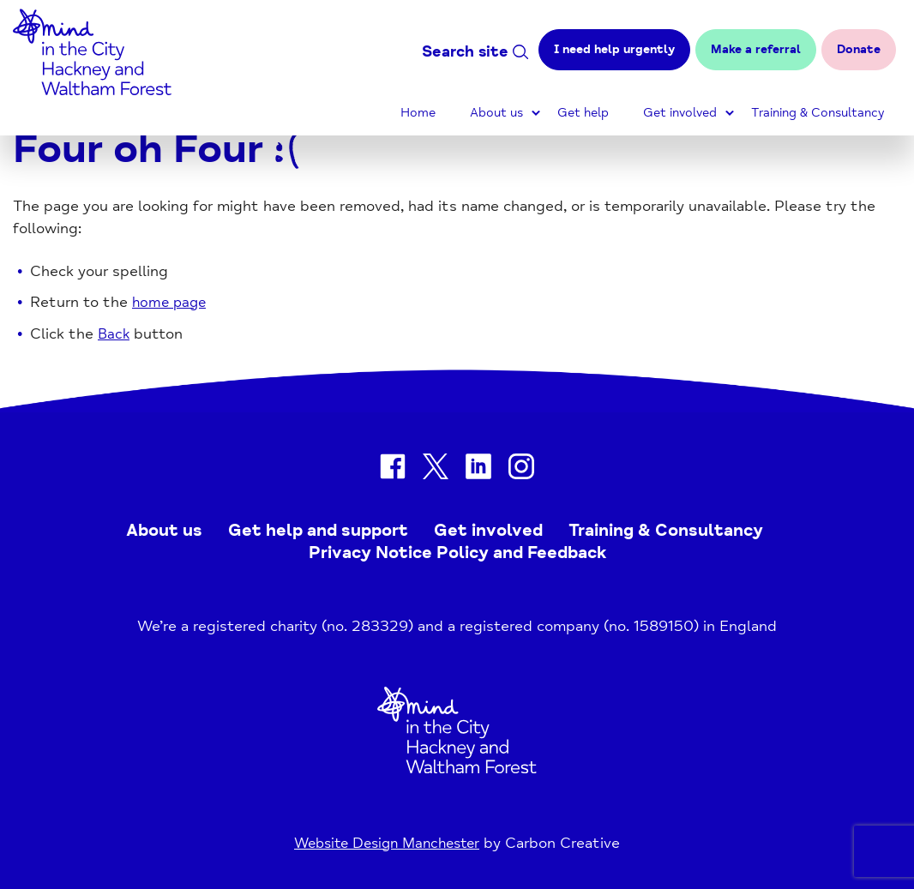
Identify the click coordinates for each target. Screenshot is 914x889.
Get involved (680, 113)
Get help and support (318, 530)
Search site (475, 52)
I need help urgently (614, 49)
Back (114, 334)
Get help (583, 113)
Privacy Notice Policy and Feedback (457, 552)
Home (418, 113)
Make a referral (756, 49)
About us (496, 113)
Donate (859, 49)
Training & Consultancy (817, 113)
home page (171, 302)
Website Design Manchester (386, 843)
